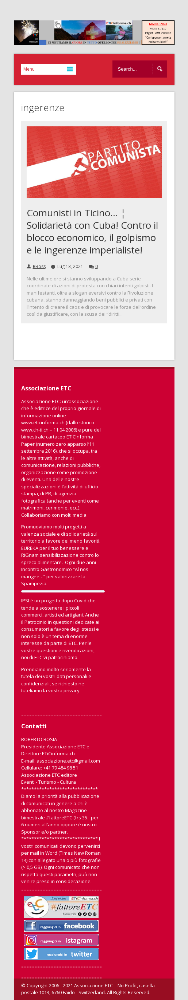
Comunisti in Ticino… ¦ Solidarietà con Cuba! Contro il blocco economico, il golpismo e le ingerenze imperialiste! (92, 231)
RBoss (39, 266)
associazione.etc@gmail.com (68, 760)
